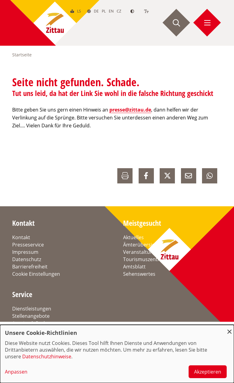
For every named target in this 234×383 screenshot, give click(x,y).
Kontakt (21, 237)
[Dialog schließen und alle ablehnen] (229, 328)
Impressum (25, 252)
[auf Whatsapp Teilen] (209, 175)
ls (79, 11)
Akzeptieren (207, 371)
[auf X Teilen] (167, 175)
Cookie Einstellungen (36, 274)
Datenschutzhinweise (46, 356)
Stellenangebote (31, 316)
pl (104, 11)
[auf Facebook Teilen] (146, 175)
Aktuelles (133, 237)
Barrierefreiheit (30, 266)
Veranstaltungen (142, 252)
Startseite (22, 55)
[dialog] (117, 354)
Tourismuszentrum (145, 259)
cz (119, 11)
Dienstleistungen (31, 308)
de (96, 11)
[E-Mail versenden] (188, 175)
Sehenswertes (139, 274)
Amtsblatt (134, 266)
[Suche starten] (176, 22)
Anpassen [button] (16, 371)
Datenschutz (26, 259)
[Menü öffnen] (207, 22)
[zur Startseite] (55, 23)
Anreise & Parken (32, 323)
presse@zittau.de (130, 109)
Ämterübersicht (141, 244)
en (111, 11)
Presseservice (28, 244)
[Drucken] (125, 175)
